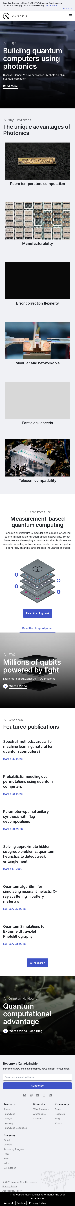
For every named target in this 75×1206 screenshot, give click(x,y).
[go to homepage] (15, 16)
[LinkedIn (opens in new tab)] (37, 1095)
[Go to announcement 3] (68, 8)
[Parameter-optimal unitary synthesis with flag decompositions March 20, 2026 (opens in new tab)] (13, 829)
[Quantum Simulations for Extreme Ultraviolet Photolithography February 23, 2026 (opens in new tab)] (14, 944)
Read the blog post (37, 613)
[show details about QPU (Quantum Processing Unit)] (58, 592)
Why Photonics (41, 1109)
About (7, 1140)
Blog (57, 1118)
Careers (8, 1144)
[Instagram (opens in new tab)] (50, 1095)
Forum (58, 1109)
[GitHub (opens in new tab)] (24, 1095)
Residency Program (14, 1149)
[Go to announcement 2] (66, 8)
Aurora (7, 1109)
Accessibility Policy (12, 1190)
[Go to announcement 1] (63, 8)
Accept (8, 1203)
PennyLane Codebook (15, 1128)
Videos (58, 1123)
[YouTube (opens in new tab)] (44, 1095)
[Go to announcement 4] (71, 8)
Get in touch (10, 1167)
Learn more (51, 5)
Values (7, 1163)
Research (60, 1114)
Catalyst (8, 1118)
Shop (6, 1158)
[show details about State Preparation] (16, 574)
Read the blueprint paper (37, 628)
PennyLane (9, 1114)
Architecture (39, 1114)
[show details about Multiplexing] (58, 580)
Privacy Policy (37, 1203)
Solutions (38, 1118)
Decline (21, 1203)
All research (37, 962)
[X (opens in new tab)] (31, 1095)
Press (6, 1154)
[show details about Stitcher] (16, 586)
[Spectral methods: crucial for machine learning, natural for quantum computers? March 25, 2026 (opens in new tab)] (13, 759)
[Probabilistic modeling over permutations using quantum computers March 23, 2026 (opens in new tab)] (13, 794)
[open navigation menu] (70, 15)
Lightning (8, 1123)
